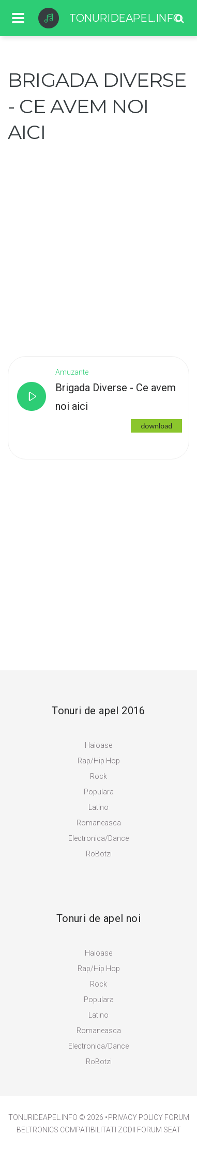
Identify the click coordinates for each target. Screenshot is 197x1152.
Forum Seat (159, 1130)
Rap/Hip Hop (99, 761)
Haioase (98, 745)
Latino (98, 807)
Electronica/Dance (98, 838)
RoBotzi (99, 854)
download (156, 425)
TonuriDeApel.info (43, 1117)
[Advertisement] (98, 244)
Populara (99, 792)
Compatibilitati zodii (97, 1130)
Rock (98, 776)
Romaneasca (99, 823)
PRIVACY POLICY (135, 1117)
